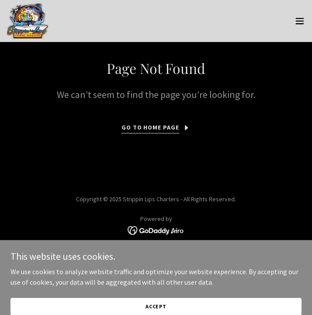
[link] (27, 21)
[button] (300, 21)
